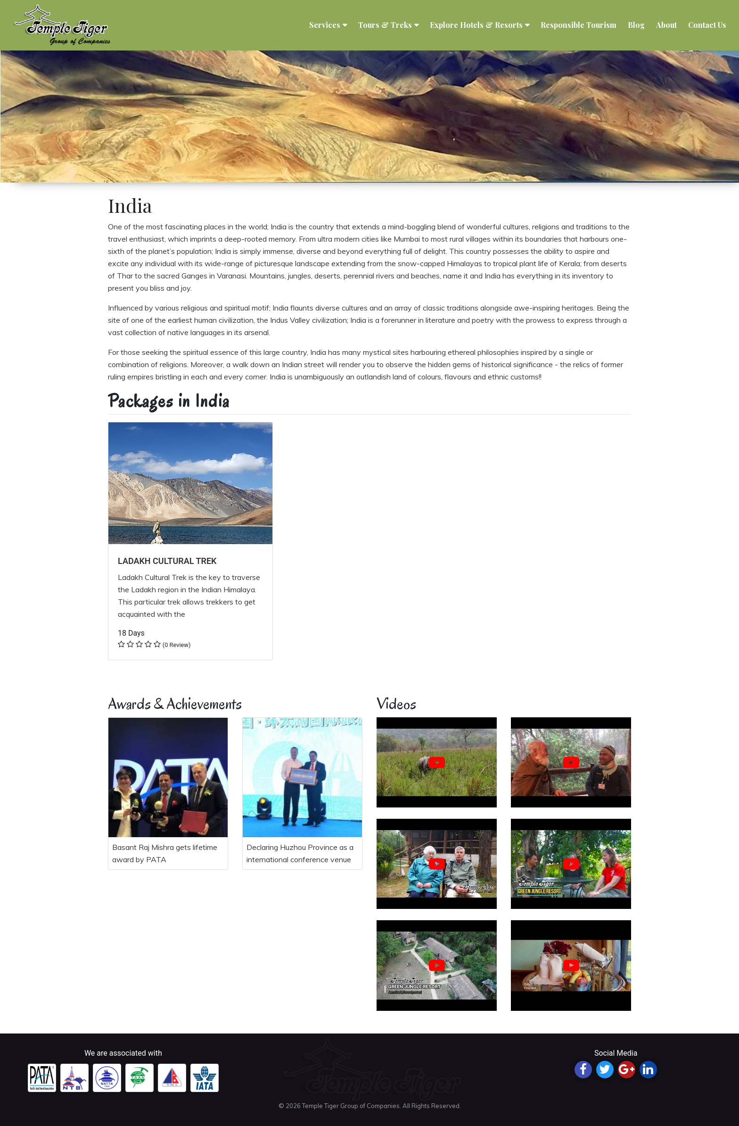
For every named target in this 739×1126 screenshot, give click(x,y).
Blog (636, 25)
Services (324, 25)
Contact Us (707, 25)
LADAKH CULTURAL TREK (167, 561)
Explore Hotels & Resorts (476, 25)
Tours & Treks (385, 25)
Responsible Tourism (578, 25)
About (666, 25)
